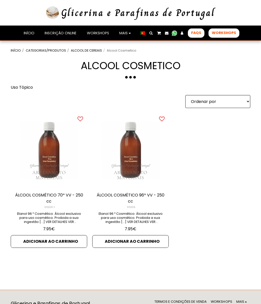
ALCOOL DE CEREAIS (86, 50)
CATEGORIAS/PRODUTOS (46, 50)
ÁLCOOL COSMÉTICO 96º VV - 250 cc (130, 198)
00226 (131, 207)
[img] (49, 150)
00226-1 (49, 207)
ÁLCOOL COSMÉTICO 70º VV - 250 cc (49, 198)
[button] (150, 33)
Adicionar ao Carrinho (50, 241)
